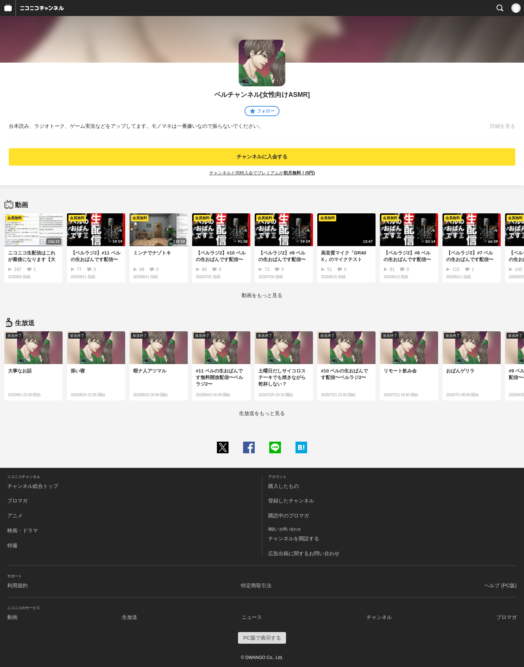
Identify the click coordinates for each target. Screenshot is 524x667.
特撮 (12, 545)
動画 (12, 617)
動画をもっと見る (262, 295)
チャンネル (379, 617)
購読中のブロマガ (288, 515)
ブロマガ (17, 501)
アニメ (15, 515)
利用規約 (17, 585)
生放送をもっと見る (262, 413)
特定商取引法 (256, 585)
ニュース (252, 617)
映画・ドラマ (22, 530)
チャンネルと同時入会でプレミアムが (262, 172)
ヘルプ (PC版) (500, 585)
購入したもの (283, 486)
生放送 (129, 617)
